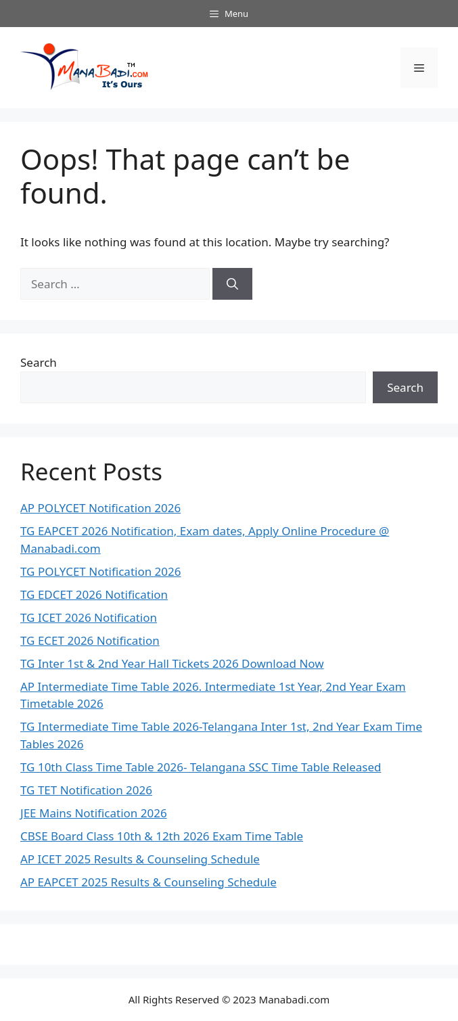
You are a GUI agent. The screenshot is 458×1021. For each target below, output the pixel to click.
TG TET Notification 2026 (86, 790)
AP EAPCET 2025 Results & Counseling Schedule (148, 882)
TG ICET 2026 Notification (88, 617)
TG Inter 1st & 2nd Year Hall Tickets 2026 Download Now (172, 663)
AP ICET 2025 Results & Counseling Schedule (140, 859)
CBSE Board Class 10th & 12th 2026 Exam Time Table (161, 836)
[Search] (232, 284)
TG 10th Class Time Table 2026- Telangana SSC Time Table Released (200, 767)
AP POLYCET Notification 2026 (100, 508)
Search (38, 362)
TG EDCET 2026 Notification (94, 594)
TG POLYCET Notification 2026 (100, 571)
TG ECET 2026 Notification (90, 640)
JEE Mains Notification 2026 (93, 813)
